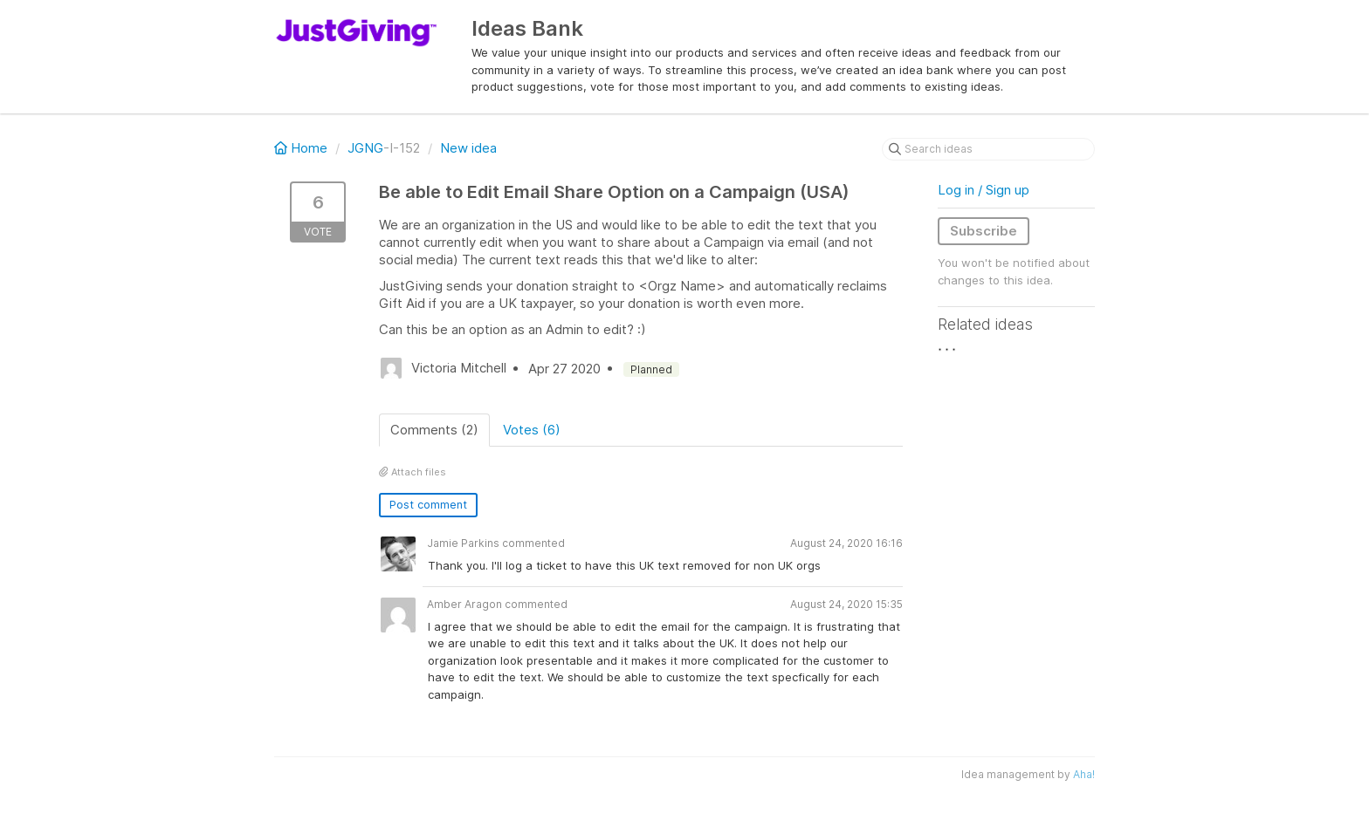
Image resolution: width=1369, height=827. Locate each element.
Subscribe (983, 230)
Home (302, 148)
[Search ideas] (988, 149)
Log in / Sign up (983, 189)
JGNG (365, 148)
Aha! (1084, 774)
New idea (468, 148)
